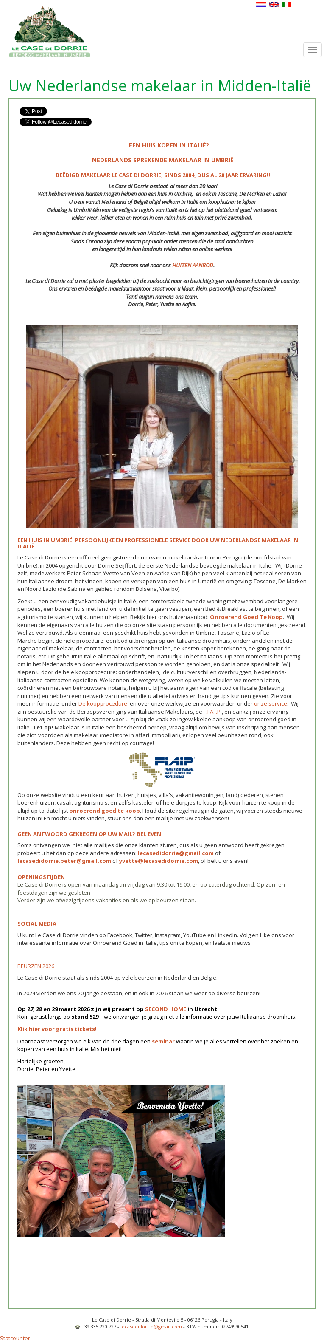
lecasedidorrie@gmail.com (176, 853)
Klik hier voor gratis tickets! (57, 1029)
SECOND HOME (165, 1009)
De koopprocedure (102, 703)
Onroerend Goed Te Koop (246, 617)
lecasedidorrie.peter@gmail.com (64, 861)
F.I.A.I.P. (213, 711)
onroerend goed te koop (104, 810)
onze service (270, 703)
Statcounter (15, 1338)
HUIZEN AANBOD (192, 265)
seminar (163, 1041)
